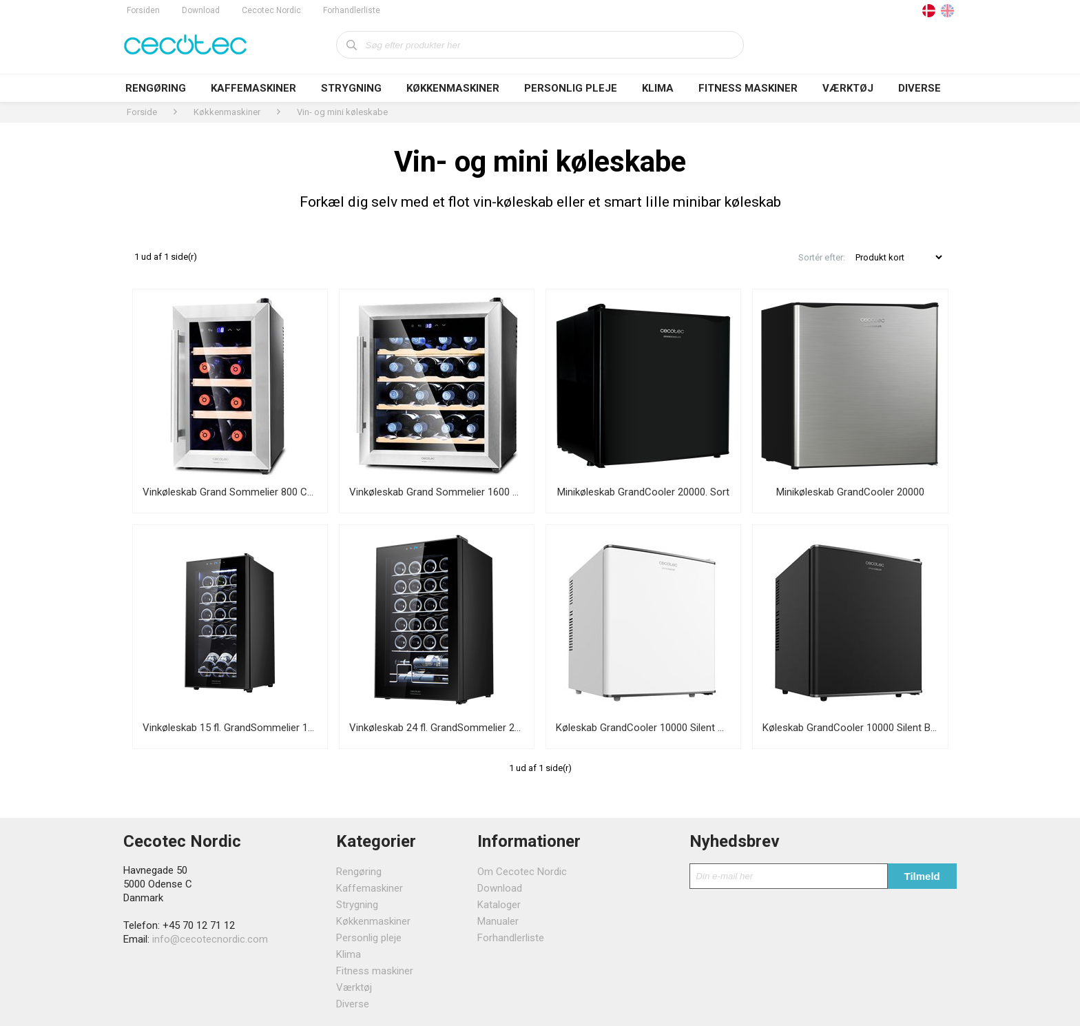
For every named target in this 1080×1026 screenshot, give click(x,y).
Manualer (498, 921)
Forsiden (143, 10)
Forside (142, 112)
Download (201, 10)
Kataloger (499, 905)
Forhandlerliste (351, 10)
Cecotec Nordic (271, 10)
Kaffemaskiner (253, 88)
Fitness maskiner (748, 88)
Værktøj (847, 88)
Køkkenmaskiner (452, 88)
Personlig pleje (570, 88)
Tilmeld (922, 876)
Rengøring (155, 88)
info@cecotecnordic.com (210, 939)
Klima (658, 88)
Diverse (919, 88)
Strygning (351, 88)
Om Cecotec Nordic (522, 871)
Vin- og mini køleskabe (342, 112)
